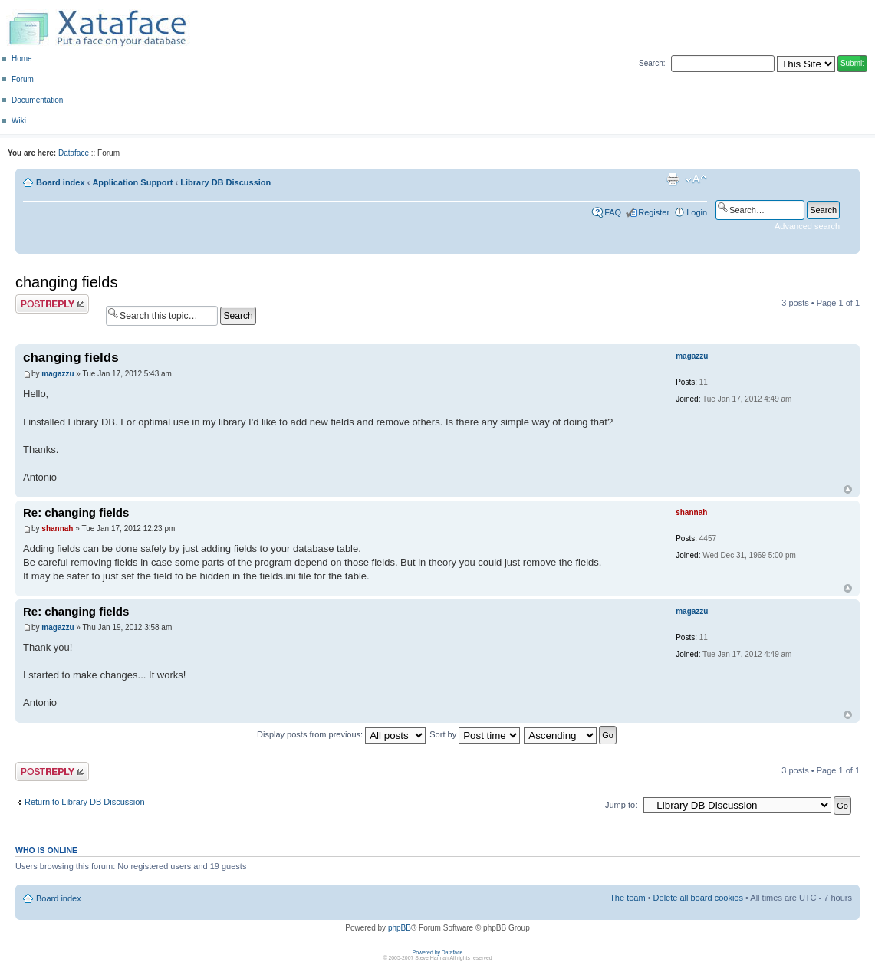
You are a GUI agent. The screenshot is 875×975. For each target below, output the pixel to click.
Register (653, 212)
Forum (23, 79)
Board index (60, 182)
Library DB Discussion (225, 182)
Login (696, 212)
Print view (672, 179)
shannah (57, 528)
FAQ (612, 212)
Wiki (19, 121)
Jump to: (621, 804)
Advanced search (807, 226)
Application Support (132, 182)
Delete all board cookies (698, 897)
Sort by (474, 734)
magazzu (57, 373)
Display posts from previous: (341, 734)
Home (22, 58)
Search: (652, 63)
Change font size (696, 179)
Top (848, 489)
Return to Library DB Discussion (85, 801)
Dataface (73, 153)
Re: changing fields (76, 512)
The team (627, 897)
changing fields (66, 282)
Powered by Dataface (438, 952)
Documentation (37, 100)
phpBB (399, 928)
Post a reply (52, 304)
